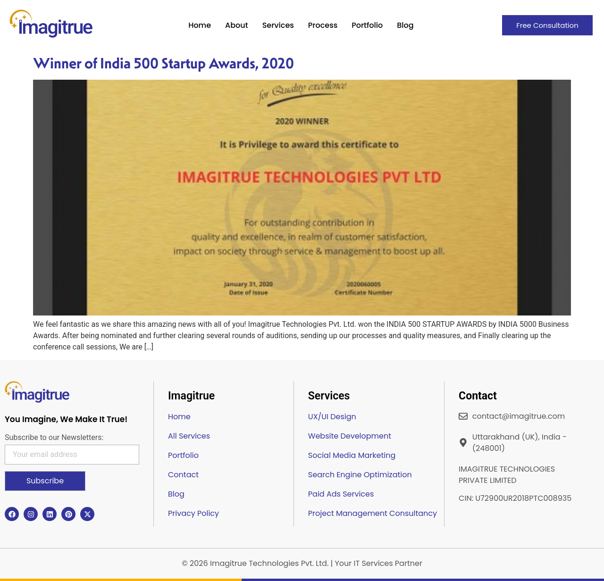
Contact (183, 474)
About (236, 25)
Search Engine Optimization (360, 474)
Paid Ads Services (341, 494)
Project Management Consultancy (372, 513)
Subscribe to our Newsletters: (54, 437)
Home (199, 25)
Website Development (349, 436)
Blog (405, 25)
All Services (189, 436)
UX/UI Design (332, 416)
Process (322, 25)
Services (278, 25)
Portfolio (367, 25)
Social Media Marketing (351, 455)
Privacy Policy (193, 513)
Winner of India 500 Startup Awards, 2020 (163, 63)
